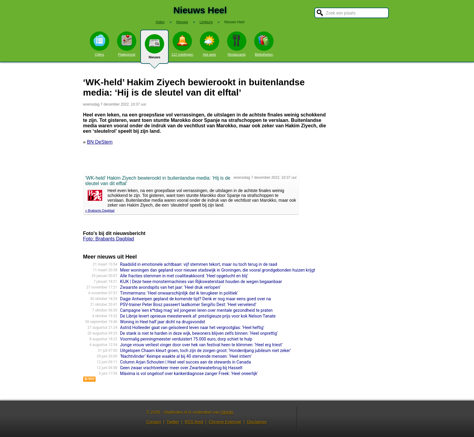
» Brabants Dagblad (100, 210)
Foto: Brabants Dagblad (108, 238)
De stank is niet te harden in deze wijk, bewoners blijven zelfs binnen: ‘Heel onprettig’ (199, 333)
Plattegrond (126, 43)
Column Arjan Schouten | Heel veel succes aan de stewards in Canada (185, 362)
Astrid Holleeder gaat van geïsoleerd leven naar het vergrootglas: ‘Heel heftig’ (192, 327)
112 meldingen (182, 43)
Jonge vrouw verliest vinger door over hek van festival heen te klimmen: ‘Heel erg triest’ (201, 344)
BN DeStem (99, 142)
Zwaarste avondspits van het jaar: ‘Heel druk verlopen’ (170, 287)
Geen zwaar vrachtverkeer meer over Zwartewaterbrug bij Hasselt (181, 367)
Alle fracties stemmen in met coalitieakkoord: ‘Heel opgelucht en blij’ (184, 275)
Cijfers (99, 43)
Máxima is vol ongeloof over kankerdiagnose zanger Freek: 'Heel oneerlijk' (189, 373)
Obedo (227, 412)
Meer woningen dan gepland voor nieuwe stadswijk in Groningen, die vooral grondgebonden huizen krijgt (217, 270)
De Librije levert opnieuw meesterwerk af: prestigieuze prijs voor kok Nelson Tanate (198, 316)
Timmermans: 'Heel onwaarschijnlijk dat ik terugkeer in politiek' (179, 293)
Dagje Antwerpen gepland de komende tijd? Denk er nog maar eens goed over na (195, 298)
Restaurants (236, 43)
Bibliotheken (264, 43)
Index (160, 22)
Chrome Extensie (225, 421)
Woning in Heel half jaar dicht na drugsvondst (162, 321)
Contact (153, 421)
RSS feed (194, 421)
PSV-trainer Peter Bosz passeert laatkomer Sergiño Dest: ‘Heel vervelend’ (188, 304)
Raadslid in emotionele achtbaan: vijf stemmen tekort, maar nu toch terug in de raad (198, 264)
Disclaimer (257, 421)
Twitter (173, 421)
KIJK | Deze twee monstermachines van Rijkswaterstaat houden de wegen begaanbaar (201, 281)
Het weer (209, 43)
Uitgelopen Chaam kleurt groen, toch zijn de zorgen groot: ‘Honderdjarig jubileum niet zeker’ (205, 350)
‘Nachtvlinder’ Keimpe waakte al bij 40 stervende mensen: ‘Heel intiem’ (186, 356)
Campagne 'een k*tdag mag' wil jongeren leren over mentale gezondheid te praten (196, 310)
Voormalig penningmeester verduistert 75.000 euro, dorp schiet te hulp (186, 339)
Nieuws (154, 49)
